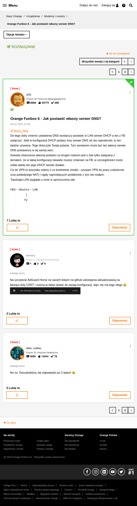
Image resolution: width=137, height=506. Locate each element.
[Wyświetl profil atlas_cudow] (33, 348)
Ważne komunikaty (13, 494)
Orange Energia (107, 490)
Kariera (103, 449)
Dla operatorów (72, 441)
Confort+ (68, 490)
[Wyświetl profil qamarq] (30, 255)
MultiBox (31, 494)
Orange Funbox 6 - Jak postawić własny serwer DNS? (55, 119)
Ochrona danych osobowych (17, 498)
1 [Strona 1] (119, 71)
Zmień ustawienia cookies (90, 485)
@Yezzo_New (19, 130)
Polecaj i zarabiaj (45, 449)
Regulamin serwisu (49, 494)
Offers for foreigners (72, 498)
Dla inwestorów (72, 445)
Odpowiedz (119, 227)
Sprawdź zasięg (44, 445)
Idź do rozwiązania (119, 53)
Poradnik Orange (86, 490)
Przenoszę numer (12, 441)
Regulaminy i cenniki (13, 449)
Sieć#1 (24, 485)
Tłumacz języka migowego (46, 490)
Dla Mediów (70, 449)
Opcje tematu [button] (15, 34)
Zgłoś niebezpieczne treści (16, 490)
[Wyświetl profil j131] (28, 94)
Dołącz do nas (89, 5)
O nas (102, 441)
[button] (130, 92)
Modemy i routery (54, 16)
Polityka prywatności (95, 494)
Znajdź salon (43, 441)
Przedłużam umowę (13, 445)
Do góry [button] (11, 422)
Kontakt (103, 445)
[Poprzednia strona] (112, 72)
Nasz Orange (14, 16)
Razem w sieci (66, 485)
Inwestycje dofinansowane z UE (102, 498)
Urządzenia (33, 16)
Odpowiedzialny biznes (43, 485)
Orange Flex (9, 485)
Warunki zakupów (72, 494)
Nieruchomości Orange (47, 498)
